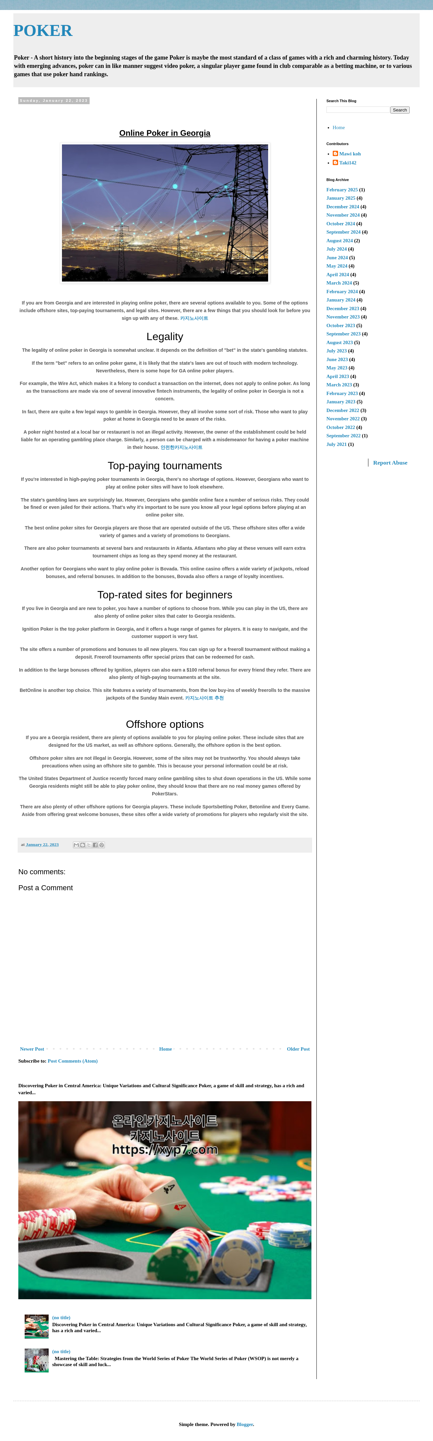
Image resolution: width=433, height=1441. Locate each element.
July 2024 (336, 249)
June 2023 (337, 359)
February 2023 (342, 393)
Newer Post (32, 1049)
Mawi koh (350, 153)
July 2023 (336, 350)
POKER (43, 30)
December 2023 (342, 308)
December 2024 (342, 206)
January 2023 (340, 401)
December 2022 (342, 410)
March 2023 (339, 384)
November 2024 (343, 215)
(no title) (61, 1317)
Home (165, 1049)
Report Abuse (390, 462)
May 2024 (336, 266)
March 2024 (339, 283)
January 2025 (340, 198)
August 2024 (339, 240)
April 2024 (337, 274)
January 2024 (340, 300)
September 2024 (343, 232)
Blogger (245, 1424)
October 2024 (340, 223)
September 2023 (343, 333)
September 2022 (343, 435)
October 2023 (340, 325)
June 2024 (337, 257)
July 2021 (336, 444)
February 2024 (342, 291)
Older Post (298, 1049)
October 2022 (340, 427)
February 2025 (342, 189)
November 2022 (343, 418)
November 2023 (343, 316)
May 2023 (336, 367)
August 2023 (339, 342)
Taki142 (347, 162)
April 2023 (337, 376)
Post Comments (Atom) (73, 1061)
